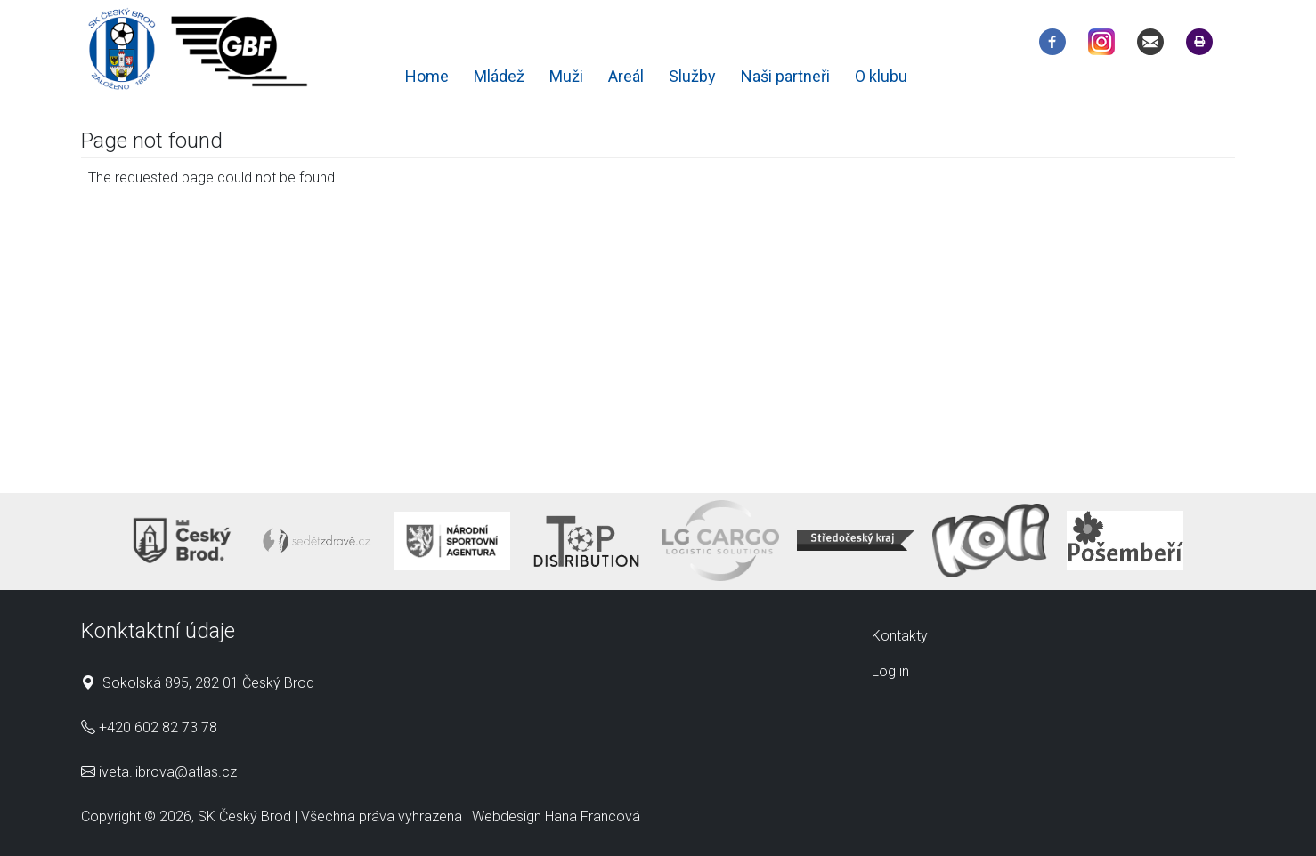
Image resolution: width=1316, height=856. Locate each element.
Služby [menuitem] (692, 76)
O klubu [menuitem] (881, 76)
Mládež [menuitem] (499, 76)
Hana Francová (592, 816)
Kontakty (900, 635)
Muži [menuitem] (566, 76)
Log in (890, 671)
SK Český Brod (244, 816)
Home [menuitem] (427, 76)
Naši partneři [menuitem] (785, 76)
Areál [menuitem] (626, 76)
